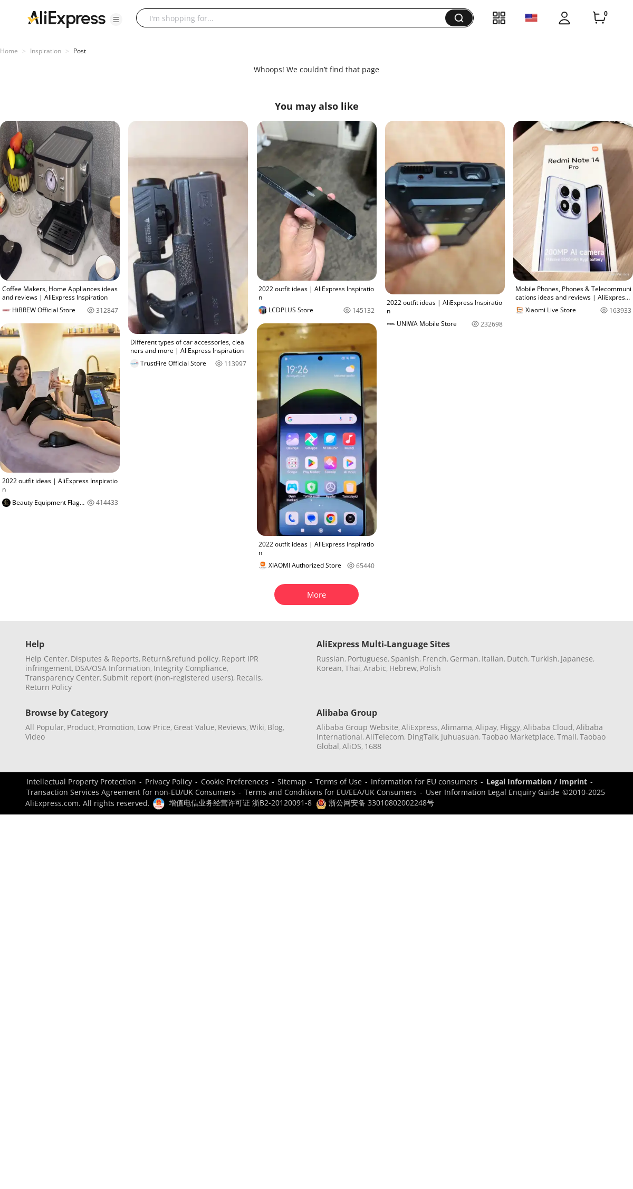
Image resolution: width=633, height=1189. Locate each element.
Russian (330, 659)
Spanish (405, 659)
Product (80, 727)
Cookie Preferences (234, 781)
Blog (275, 727)
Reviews (232, 727)
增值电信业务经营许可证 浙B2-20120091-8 (240, 803)
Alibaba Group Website (357, 727)
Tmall (567, 737)
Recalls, (249, 678)
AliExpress (419, 727)
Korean (329, 668)
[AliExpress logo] (66, 18)
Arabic (374, 668)
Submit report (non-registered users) (168, 678)
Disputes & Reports (105, 659)
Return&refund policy (180, 659)
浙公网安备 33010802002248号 (375, 803)
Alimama (456, 727)
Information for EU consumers (424, 781)
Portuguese (368, 659)
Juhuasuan (460, 737)
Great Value (194, 727)
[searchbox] (294, 18)
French (435, 659)
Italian (493, 659)
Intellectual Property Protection (81, 781)
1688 (373, 746)
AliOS (351, 746)
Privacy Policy (168, 781)
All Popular (44, 727)
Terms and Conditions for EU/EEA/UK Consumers (330, 792)
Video (35, 737)
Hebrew (403, 668)
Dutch (517, 659)
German (464, 659)
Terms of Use (338, 781)
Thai (352, 668)
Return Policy (48, 687)
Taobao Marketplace (518, 737)
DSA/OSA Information (112, 668)
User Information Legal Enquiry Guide (492, 792)
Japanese (577, 659)
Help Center (46, 659)
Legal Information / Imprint (536, 781)
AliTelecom (385, 737)
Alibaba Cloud (548, 727)
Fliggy (510, 727)
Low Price (153, 727)
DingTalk (422, 737)
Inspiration (45, 50)
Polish (430, 668)
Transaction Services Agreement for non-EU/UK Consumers (130, 792)
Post (79, 50)
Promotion (116, 727)
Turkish (544, 659)
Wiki (257, 727)
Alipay (486, 727)
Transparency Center (62, 678)
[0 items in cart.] (599, 17)
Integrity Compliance (190, 668)
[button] (116, 19)
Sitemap (291, 781)
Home (9, 50)
